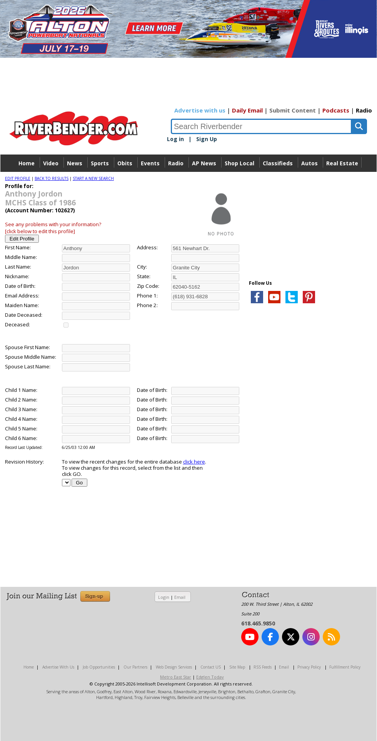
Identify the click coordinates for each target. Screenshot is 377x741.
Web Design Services (174, 667)
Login (163, 597)
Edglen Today (210, 677)
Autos (309, 163)
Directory (189, 180)
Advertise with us (199, 110)
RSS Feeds (263, 667)
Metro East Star (175, 677)
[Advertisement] (272, 468)
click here (194, 461)
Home (26, 163)
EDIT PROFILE (17, 178)
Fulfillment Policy (344, 667)
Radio (364, 110)
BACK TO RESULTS (51, 178)
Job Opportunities (99, 667)
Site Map (237, 667)
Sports (100, 163)
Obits (124, 163)
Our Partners (135, 667)
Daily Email (247, 110)
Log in (175, 139)
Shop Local (239, 163)
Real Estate (342, 163)
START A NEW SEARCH (93, 178)
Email (179, 597)
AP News (204, 163)
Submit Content (292, 110)
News (74, 163)
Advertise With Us (58, 667)
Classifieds (278, 163)
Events (150, 163)
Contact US (210, 667)
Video (50, 163)
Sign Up (206, 139)
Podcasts (335, 110)
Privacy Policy (309, 667)
